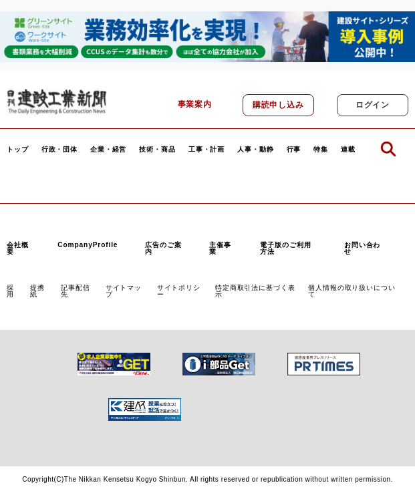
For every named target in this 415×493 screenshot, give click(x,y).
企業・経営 (108, 149)
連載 (348, 149)
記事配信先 (75, 291)
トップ (18, 149)
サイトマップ (124, 291)
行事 (294, 149)
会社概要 (18, 248)
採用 (10, 291)
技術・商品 (157, 149)
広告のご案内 (163, 248)
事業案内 (195, 104)
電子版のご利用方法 (285, 248)
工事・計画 (206, 149)
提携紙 (37, 291)
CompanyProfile (87, 245)
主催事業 (220, 248)
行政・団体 (59, 149)
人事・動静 (255, 149)
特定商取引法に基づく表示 (255, 291)
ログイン (373, 105)
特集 (320, 149)
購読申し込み (278, 105)
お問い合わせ (362, 248)
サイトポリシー (178, 291)
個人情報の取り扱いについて (351, 291)
